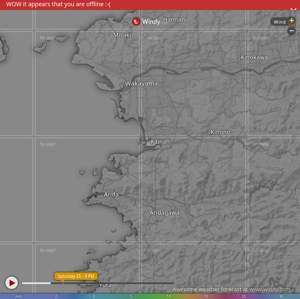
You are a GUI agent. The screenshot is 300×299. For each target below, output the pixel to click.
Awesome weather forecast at (231, 289)
